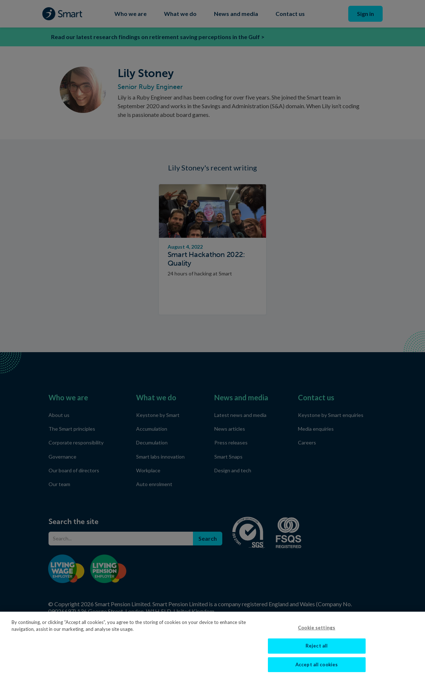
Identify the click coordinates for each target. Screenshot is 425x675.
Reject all (317, 650)
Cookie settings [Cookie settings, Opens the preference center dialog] (316, 631)
